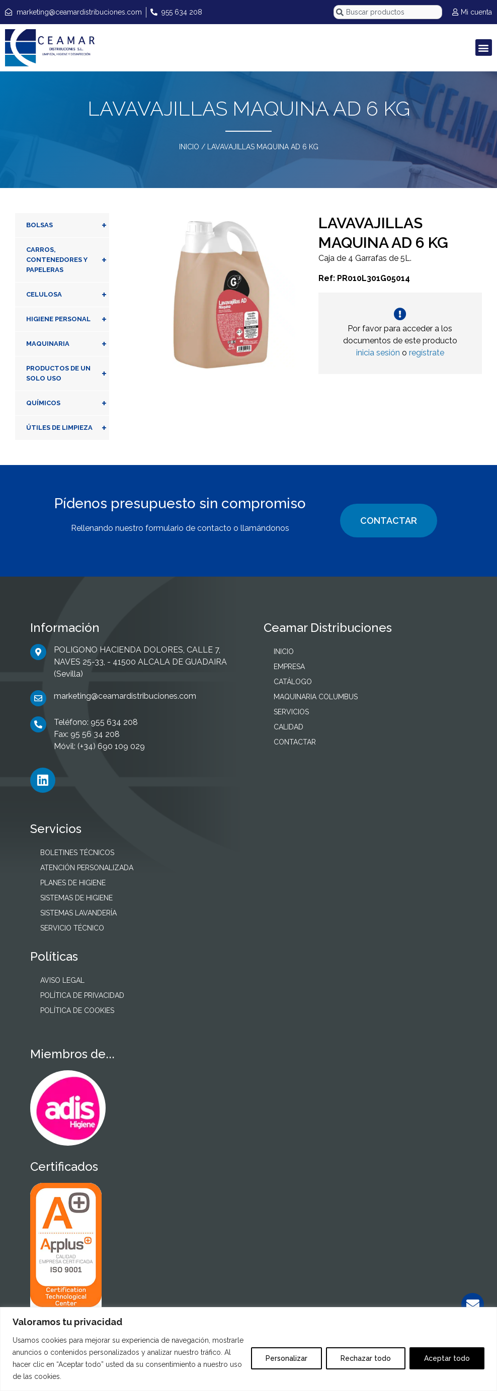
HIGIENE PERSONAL (67, 319)
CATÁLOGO (293, 682)
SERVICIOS (291, 712)
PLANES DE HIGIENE (73, 883)
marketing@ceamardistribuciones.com (125, 696)
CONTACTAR (388, 520)
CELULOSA (67, 295)
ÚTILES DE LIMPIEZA (67, 428)
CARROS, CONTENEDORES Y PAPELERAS (67, 260)
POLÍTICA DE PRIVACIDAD (82, 995)
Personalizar (286, 1358)
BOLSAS (67, 225)
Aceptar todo (447, 1358)
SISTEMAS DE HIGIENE (76, 898)
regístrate (426, 352)
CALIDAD (288, 727)
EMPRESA (289, 667)
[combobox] (388, 12)
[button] (483, 47)
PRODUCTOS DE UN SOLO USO (67, 373)
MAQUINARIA (67, 344)
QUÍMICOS (67, 403)
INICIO (189, 147)
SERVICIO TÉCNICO (72, 928)
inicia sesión (378, 352)
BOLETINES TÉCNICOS (77, 853)
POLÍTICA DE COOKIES (77, 1010)
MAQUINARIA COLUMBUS (316, 697)
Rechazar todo (366, 1358)
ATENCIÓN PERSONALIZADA (86, 868)
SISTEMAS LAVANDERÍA (78, 913)
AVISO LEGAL (62, 980)
